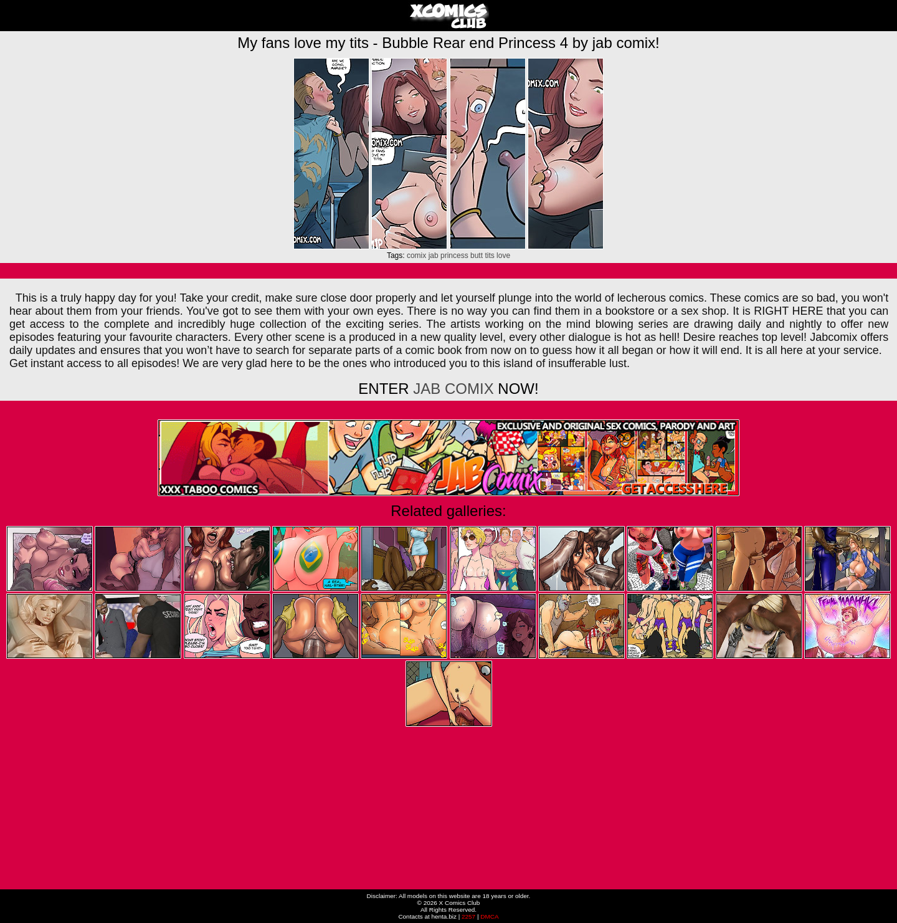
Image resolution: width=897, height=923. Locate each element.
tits (489, 255)
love (503, 255)
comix (416, 255)
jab (434, 255)
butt (476, 255)
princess (454, 255)
